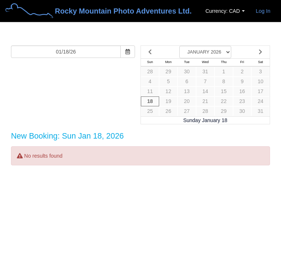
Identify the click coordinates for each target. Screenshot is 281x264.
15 (224, 91)
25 (150, 111)
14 (205, 91)
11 (150, 91)
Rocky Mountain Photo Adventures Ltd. (98, 11)
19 (168, 101)
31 (205, 71)
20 (187, 101)
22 (224, 101)
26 (168, 111)
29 (168, 71)
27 (187, 111)
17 (260, 91)
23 (242, 101)
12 (168, 91)
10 (260, 81)
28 (150, 71)
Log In (263, 11)
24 (260, 101)
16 (242, 91)
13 (187, 91)
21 (205, 101)
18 (150, 101)
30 (187, 71)
